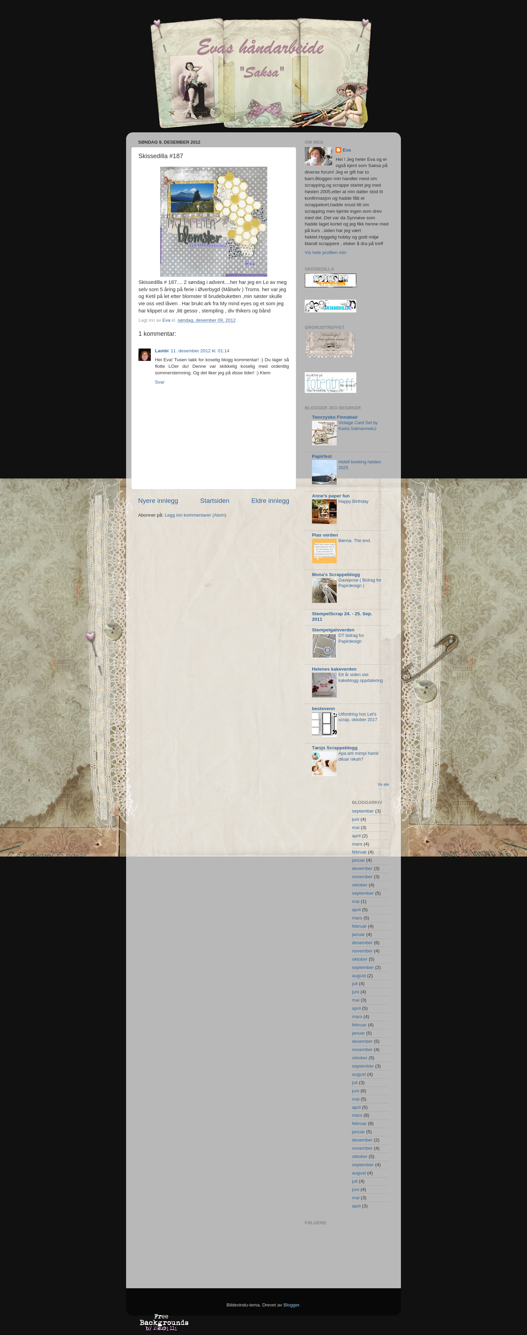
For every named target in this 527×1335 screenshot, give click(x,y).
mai (356, 827)
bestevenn (323, 708)
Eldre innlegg (270, 500)
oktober (360, 884)
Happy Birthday (353, 501)
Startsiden (214, 500)
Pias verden (325, 535)
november (362, 876)
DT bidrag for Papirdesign (351, 638)
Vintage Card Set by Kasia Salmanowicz (358, 425)
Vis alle (383, 784)
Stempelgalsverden (333, 629)
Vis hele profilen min (325, 252)
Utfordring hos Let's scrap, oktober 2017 (357, 716)
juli (355, 983)
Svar (160, 382)
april (356, 835)
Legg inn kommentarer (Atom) (195, 515)
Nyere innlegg (158, 500)
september (363, 811)
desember (362, 868)
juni (355, 819)
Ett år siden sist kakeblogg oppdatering (360, 677)
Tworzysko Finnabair (335, 417)
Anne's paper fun (331, 495)
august (359, 975)
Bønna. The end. (354, 540)
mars (357, 844)
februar (359, 851)
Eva (347, 150)
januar (358, 860)
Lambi (162, 350)
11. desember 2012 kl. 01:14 (200, 350)
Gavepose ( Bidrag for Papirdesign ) (359, 582)
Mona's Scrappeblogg (336, 574)
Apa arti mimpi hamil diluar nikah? (358, 756)
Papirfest (322, 456)
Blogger (291, 1305)
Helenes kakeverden (334, 669)
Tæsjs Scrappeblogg (335, 747)
